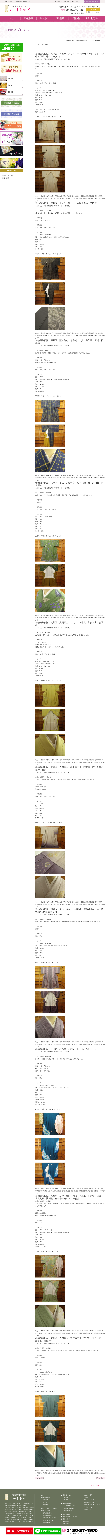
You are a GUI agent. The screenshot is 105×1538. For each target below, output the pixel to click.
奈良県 (86, 196)
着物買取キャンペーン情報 (70, 1516)
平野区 (45, 198)
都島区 (81, 198)
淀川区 (63, 198)
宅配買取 (91, 196)
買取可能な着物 (47, 1513)
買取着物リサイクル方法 (49, 1518)
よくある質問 (58, 1)
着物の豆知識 (66, 1519)
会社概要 (66, 1)
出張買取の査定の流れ (69, 1506)
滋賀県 (68, 198)
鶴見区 (96, 198)
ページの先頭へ (95, 1485)
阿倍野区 (90, 198)
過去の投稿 (39, 1478)
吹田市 (65, 196)
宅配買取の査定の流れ (69, 1508)
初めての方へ (44, 19)
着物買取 (6, 78)
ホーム (13, 19)
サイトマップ (75, 1)
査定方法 (76, 19)
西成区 (76, 198)
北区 (60, 196)
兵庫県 (57, 196)
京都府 (47, 196)
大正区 (82, 196)
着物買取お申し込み (89, 1502)
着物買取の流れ (67, 1495)
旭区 (49, 198)
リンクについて (88, 1507)
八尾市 (52, 196)
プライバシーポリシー (90, 1500)
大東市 (77, 196)
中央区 (43, 196)
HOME (45, 1495)
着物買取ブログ (67, 1514)
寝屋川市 (39, 198)
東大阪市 (53, 198)
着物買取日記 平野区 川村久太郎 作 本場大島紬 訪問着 (66, 203)
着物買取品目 (29, 19)
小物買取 (6, 92)
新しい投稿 (100, 1478)
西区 (72, 198)
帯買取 (6, 85)
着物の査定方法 (67, 1503)
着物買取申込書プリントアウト (92, 1504)
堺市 (73, 196)
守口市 (97, 196)
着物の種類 (66, 1524)
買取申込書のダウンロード (92, 1)
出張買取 (65, 1497)
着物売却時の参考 (48, 1520)
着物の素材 (66, 1521)
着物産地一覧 (46, 1522)
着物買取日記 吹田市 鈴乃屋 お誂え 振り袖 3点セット (65, 1049)
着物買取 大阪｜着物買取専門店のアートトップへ (80, 40)
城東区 (69, 196)
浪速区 (59, 198)
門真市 (85, 198)
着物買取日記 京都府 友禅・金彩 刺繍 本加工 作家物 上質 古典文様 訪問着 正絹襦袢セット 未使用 (69, 1197)
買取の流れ (60, 19)
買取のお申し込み (92, 19)
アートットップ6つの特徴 (50, 1508)
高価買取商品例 (47, 1515)
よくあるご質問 (88, 1495)
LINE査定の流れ (67, 1510)
